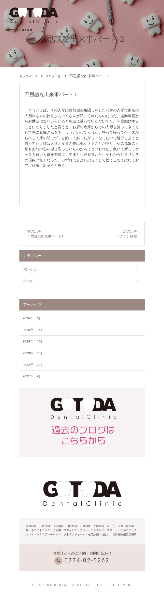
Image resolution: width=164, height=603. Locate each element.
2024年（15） (33, 341)
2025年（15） (33, 330)
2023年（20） (33, 353)
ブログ (28, 281)
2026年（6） (32, 318)
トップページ (28, 76)
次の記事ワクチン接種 (126, 233)
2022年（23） (33, 365)
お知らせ (29, 269)
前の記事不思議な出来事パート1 (45, 233)
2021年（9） (32, 376)
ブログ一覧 (53, 76)
